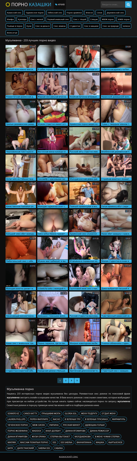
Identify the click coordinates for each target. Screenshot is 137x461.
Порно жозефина (18, 430)
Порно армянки (74, 12)
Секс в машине (91, 26)
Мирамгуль (118, 419)
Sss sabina (66, 442)
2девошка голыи (95, 425)
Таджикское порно (35, 12)
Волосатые (12, 32)
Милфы (10, 19)
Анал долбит (53, 430)
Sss (54, 442)
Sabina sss (44, 448)
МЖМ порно (124, 19)
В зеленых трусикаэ (96, 419)
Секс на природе (111, 26)
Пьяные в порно (14, 26)
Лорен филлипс (39, 419)
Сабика (58, 448)
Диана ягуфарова (17, 436)
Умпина (54, 425)
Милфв (12, 442)
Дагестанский (25, 448)
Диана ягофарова (75, 430)
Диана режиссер (99, 430)
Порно (28, 4)
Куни (28, 26)
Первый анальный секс (58, 19)
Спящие (94, 19)
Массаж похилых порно (34, 442)
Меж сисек (38, 425)
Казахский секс (14, 12)
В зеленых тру (73, 419)
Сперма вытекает (60, 436)
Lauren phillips (16, 419)
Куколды (22, 19)
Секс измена (59, 26)
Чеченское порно (18, 425)
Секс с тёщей (79, 19)
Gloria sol (71, 413)
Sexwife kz (13, 413)
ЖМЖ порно (108, 19)
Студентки (75, 26)
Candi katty (30, 413)
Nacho (56, 419)
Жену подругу (89, 413)
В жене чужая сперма (107, 436)
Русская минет (71, 425)
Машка (100, 442)
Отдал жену (109, 413)
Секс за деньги (42, 26)
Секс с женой (36, 19)
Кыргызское (115, 442)
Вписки (89, 12)
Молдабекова (83, 436)
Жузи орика (39, 436)
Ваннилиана (84, 442)
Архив (60, 4)
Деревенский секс (115, 12)
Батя (10, 448)
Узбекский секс (55, 12)
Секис (100, 12)
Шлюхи (126, 26)
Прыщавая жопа (51, 413)
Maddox (36, 430)
